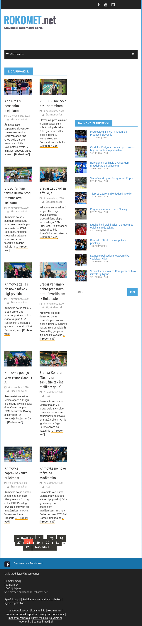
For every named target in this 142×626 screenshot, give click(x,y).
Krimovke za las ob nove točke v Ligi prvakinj (16, 289)
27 (19, 542)
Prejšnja (24, 538)
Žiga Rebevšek (19, 119)
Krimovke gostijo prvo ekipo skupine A (18, 377)
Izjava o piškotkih (14, 603)
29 (38, 542)
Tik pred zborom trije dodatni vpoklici (111, 193)
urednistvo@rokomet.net (25, 573)
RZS (48, 395)
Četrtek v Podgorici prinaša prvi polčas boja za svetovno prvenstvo (112, 149)
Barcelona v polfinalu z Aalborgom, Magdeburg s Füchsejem (110, 164)
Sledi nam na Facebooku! (29, 563)
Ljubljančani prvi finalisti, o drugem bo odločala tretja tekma (111, 226)
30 (47, 542)
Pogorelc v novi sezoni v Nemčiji (108, 209)
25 (51, 538)
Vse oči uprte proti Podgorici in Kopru (111, 178)
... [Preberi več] (20, 154)
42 (27, 547)
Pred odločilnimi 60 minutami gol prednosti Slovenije (109, 133)
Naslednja (44, 547)
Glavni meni (17, 54)
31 (57, 542)
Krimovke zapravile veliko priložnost (16, 473)
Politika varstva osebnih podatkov (42, 599)
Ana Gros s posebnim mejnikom (12, 106)
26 (61, 538)
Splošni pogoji (12, 599)
